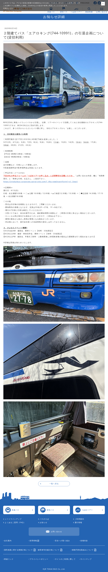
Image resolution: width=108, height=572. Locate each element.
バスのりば (44, 519)
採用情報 (34, 540)
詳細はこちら (8, 8)
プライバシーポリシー (39, 559)
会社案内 (8, 540)
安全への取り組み (62, 540)
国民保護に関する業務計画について (20, 550)
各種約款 (84, 540)
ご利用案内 (79, 519)
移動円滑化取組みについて (84, 550)
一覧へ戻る (54, 483)
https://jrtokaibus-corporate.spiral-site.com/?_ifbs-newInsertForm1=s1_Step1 (40, 181)
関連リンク (9, 559)
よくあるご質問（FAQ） (15, 522)
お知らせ (43, 522)
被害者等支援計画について (50, 550)
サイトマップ (86, 559)
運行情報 (78, 522)
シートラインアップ (13, 519)
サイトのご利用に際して (65, 559)
